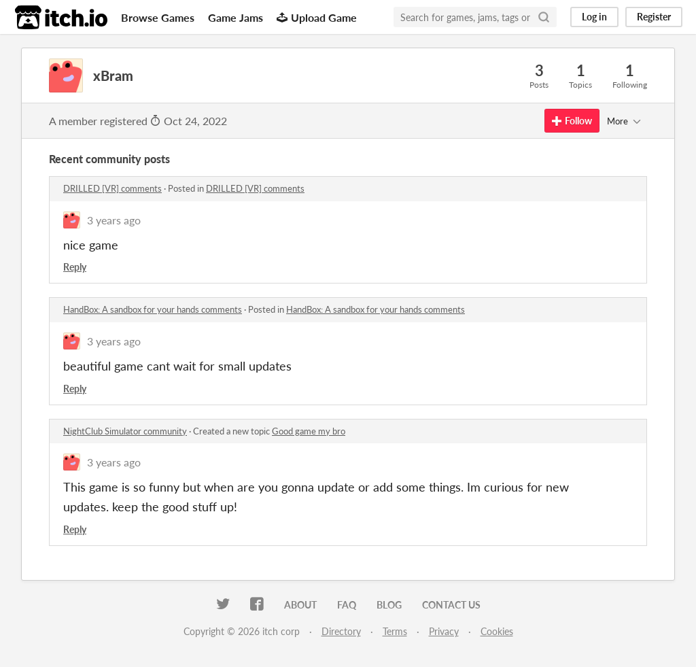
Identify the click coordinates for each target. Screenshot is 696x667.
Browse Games (157, 17)
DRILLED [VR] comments (112, 188)
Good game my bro (308, 431)
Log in (594, 16)
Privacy (444, 631)
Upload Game (317, 17)
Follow (572, 120)
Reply (74, 267)
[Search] (544, 17)
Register (654, 16)
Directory (341, 631)
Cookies (497, 631)
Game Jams (235, 17)
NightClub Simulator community (125, 431)
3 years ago (114, 219)
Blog (389, 605)
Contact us (451, 605)
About (300, 605)
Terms (395, 631)
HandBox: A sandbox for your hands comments (152, 309)
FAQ (346, 605)
